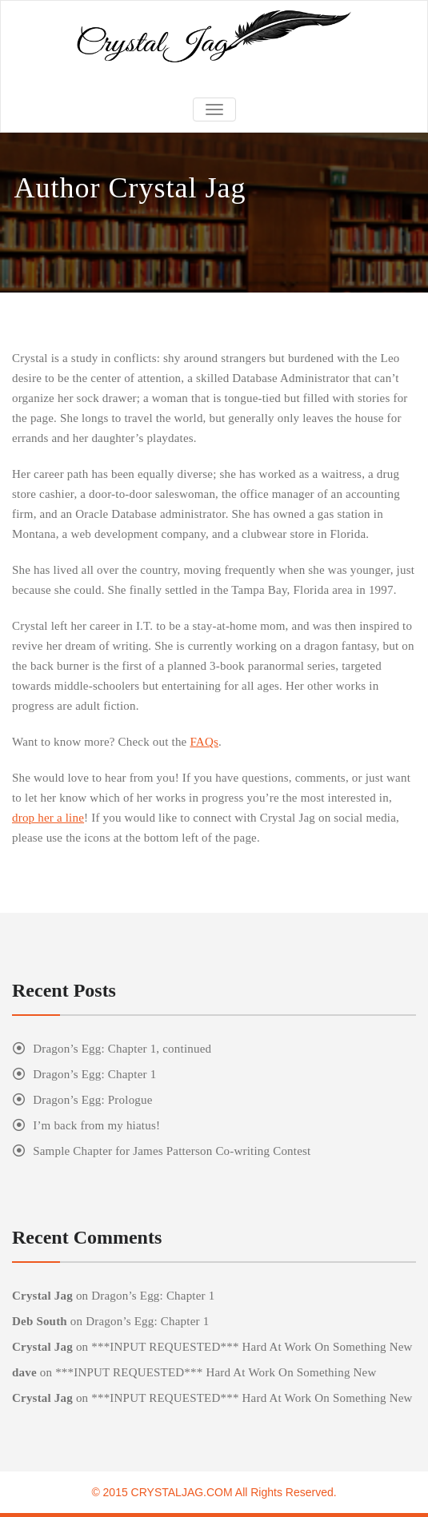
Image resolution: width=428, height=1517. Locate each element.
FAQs (204, 741)
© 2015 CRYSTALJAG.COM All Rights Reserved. (213, 1492)
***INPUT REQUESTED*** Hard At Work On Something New (251, 1346)
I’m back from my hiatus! (96, 1125)
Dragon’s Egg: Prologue (92, 1099)
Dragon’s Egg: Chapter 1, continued (122, 1048)
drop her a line (48, 817)
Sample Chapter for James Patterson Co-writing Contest (171, 1151)
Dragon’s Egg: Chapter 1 (94, 1074)
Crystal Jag (42, 1295)
